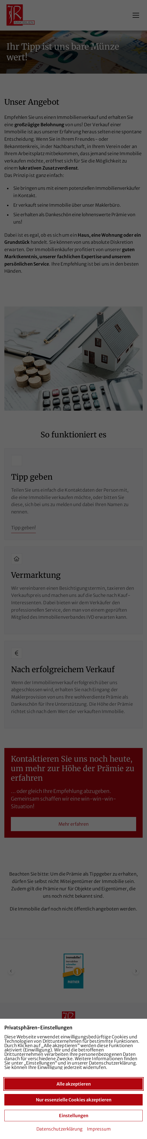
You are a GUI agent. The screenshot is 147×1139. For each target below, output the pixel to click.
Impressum (99, 1129)
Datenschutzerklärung (59, 1129)
